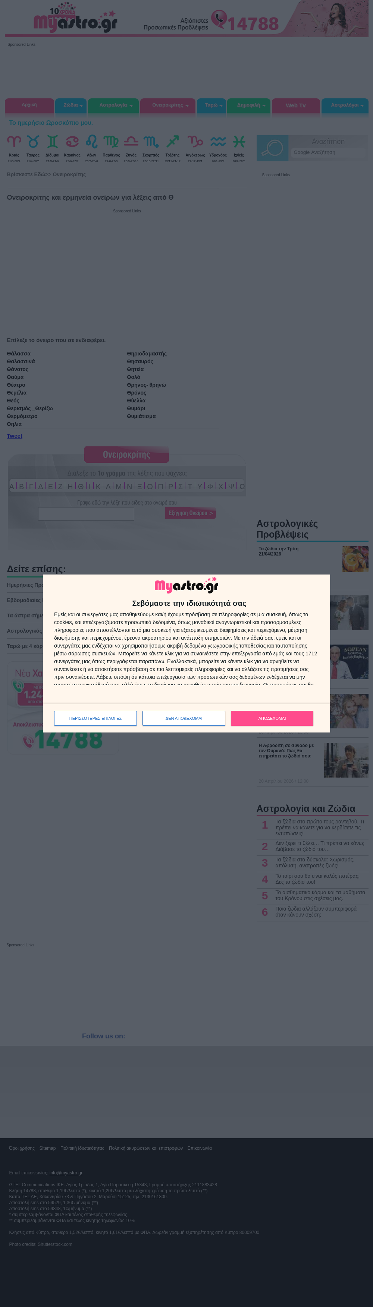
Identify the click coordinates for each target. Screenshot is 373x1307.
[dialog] (186, 654)
